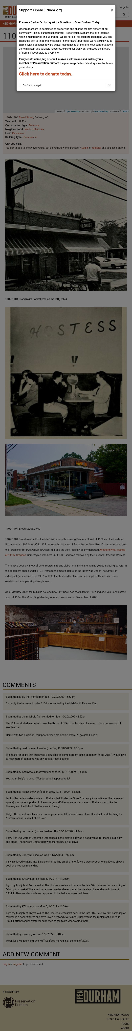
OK (109, 85)
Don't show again (30, 85)
